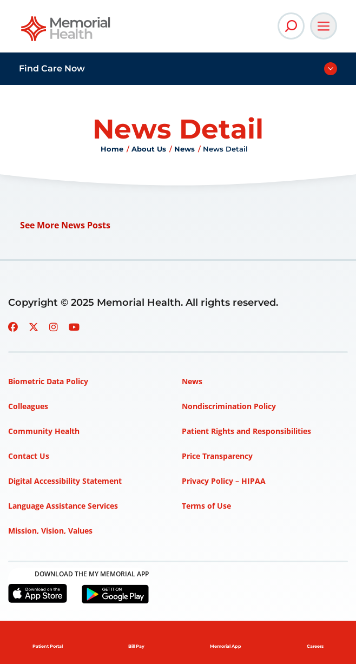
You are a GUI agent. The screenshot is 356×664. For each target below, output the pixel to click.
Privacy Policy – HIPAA (224, 481)
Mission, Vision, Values (50, 530)
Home (112, 148)
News (184, 148)
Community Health (44, 431)
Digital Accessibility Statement (65, 481)
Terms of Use (206, 506)
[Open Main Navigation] (323, 26)
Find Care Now (52, 68)
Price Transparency (217, 456)
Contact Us (28, 456)
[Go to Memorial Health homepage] (66, 32)
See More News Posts (65, 225)
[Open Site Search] (291, 26)
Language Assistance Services (63, 506)
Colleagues (28, 406)
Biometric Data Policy (48, 381)
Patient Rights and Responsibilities (246, 431)
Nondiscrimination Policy (229, 406)
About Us (148, 148)
